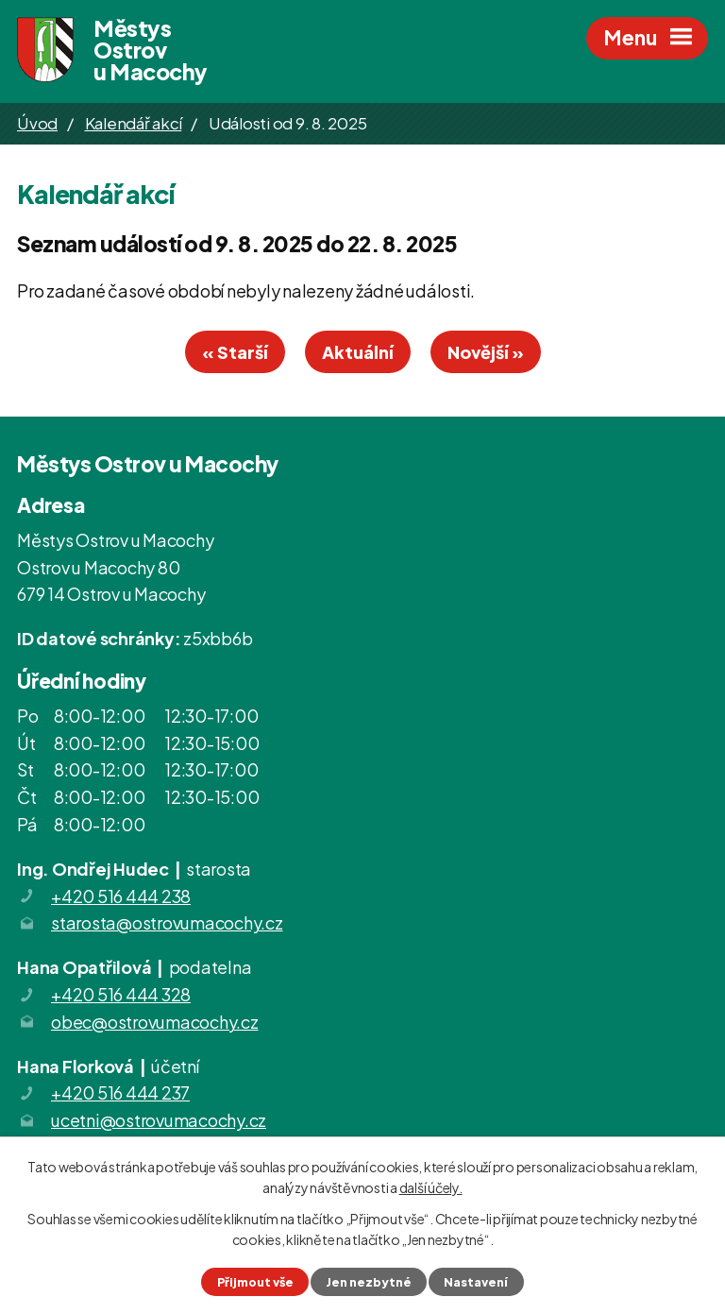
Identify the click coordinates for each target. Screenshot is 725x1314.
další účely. (431, 1187)
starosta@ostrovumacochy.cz (167, 922)
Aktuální (358, 352)
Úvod (37, 122)
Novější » (485, 352)
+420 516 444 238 (121, 896)
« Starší (235, 352)
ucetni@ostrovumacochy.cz (158, 1120)
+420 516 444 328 (121, 994)
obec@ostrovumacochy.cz (155, 1021)
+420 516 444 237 (120, 1092)
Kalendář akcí (133, 122)
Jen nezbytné (369, 1281)
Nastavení (476, 1281)
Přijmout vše (255, 1281)
